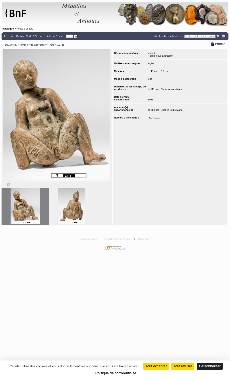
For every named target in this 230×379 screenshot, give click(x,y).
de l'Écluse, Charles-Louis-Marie (165, 89)
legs (150, 79)
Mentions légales (88, 239)
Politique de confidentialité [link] (115, 373)
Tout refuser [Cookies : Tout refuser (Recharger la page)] (182, 366)
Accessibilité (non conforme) (118, 239)
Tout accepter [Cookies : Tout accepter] (156, 366)
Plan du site (144, 239)
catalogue (8, 28)
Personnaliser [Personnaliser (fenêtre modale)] (210, 366)
